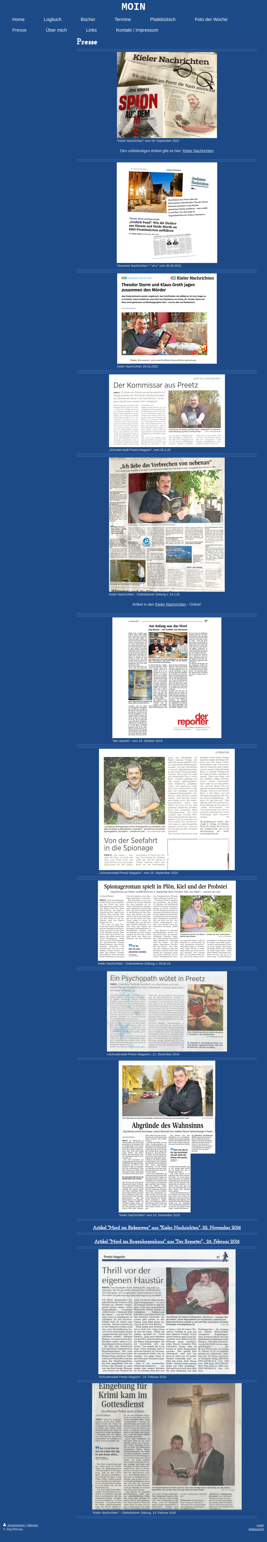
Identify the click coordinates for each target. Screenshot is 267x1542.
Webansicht (256, 1529)
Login (260, 1525)
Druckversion (14, 1525)
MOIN (133, 7)
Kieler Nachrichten (198, 151)
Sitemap (32, 1525)
